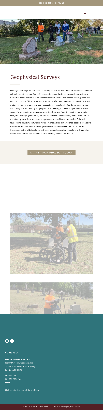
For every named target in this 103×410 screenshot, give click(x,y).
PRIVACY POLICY (50, 407)
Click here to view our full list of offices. (22, 390)
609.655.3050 (11, 379)
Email (7, 382)
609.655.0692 (46, 3)
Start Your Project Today (51, 152)
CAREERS (39, 407)
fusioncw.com (75, 407)
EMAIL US (59, 3)
